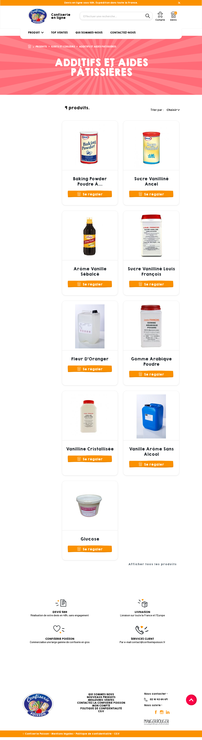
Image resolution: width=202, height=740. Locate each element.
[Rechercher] (116, 16)
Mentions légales (62, 736)
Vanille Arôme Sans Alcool (151, 453)
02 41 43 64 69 (159, 702)
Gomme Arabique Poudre (151, 362)
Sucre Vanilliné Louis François (151, 272)
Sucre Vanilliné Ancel (151, 181)
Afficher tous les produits (152, 567)
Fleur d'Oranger (90, 360)
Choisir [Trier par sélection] (172, 110)
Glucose (89, 541)
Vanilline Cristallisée (90, 451)
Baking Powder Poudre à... (90, 181)
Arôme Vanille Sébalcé (89, 272)
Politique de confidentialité (94, 736)
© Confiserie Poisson (36, 736)
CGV (101, 714)
